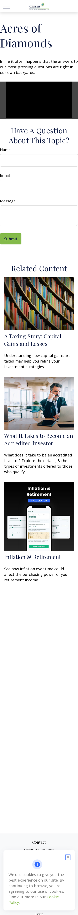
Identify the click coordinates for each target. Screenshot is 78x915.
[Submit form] (10, 238)
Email (5, 175)
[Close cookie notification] (67, 857)
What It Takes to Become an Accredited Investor (38, 439)
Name (5, 149)
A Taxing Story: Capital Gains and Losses (32, 339)
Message (8, 200)
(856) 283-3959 (44, 850)
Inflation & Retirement (32, 557)
